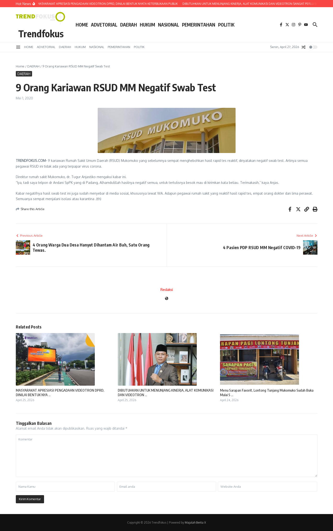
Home (20, 66)
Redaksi (166, 289)
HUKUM (147, 24)
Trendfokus (41, 33)
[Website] (166, 299)
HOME (82, 24)
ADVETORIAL (104, 24)
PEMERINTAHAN (198, 24)
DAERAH (128, 24)
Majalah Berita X (195, 522)
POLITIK (226, 24)
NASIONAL (168, 24)
